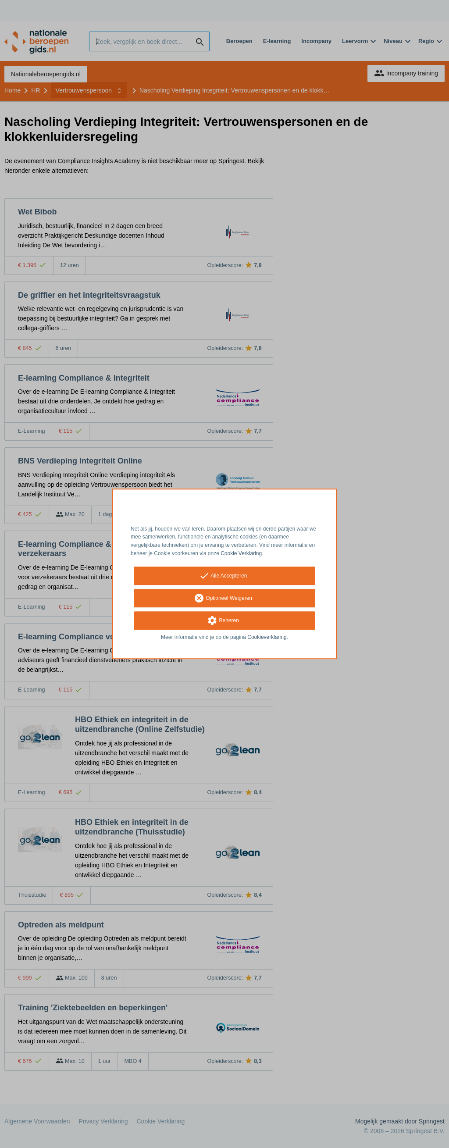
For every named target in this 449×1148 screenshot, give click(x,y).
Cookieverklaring (266, 637)
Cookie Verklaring (241, 553)
